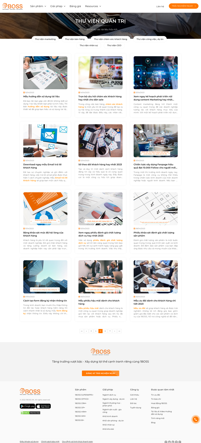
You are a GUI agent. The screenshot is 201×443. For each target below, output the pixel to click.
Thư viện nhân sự (89, 43)
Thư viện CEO (114, 43)
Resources (86, 5)
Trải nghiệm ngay (184, 5)
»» (119, 329)
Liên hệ (160, 5)
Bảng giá (71, 5)
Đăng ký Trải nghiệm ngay (100, 371)
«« (81, 329)
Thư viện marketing (45, 37)
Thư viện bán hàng (75, 37)
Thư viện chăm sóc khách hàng (110, 37)
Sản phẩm (36, 5)
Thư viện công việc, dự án (150, 37)
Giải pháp (54, 5)
